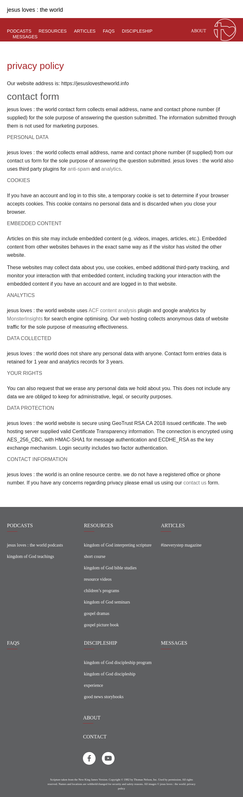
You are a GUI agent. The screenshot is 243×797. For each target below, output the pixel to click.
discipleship (137, 31)
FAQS (13, 643)
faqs (109, 31)
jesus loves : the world (35, 10)
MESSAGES (174, 643)
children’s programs (101, 590)
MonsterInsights (25, 318)
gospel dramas (96, 613)
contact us (195, 482)
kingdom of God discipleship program (118, 662)
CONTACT (94, 736)
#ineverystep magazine (181, 545)
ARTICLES (172, 525)
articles (85, 31)
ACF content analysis (112, 310)
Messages (25, 36)
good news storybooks (103, 696)
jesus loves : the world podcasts (35, 545)
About (198, 30)
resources (53, 31)
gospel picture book (101, 625)
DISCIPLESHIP (100, 643)
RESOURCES (98, 525)
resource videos (97, 579)
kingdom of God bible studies (110, 568)
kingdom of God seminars (107, 602)
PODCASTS (20, 525)
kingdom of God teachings (30, 556)
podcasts (19, 31)
